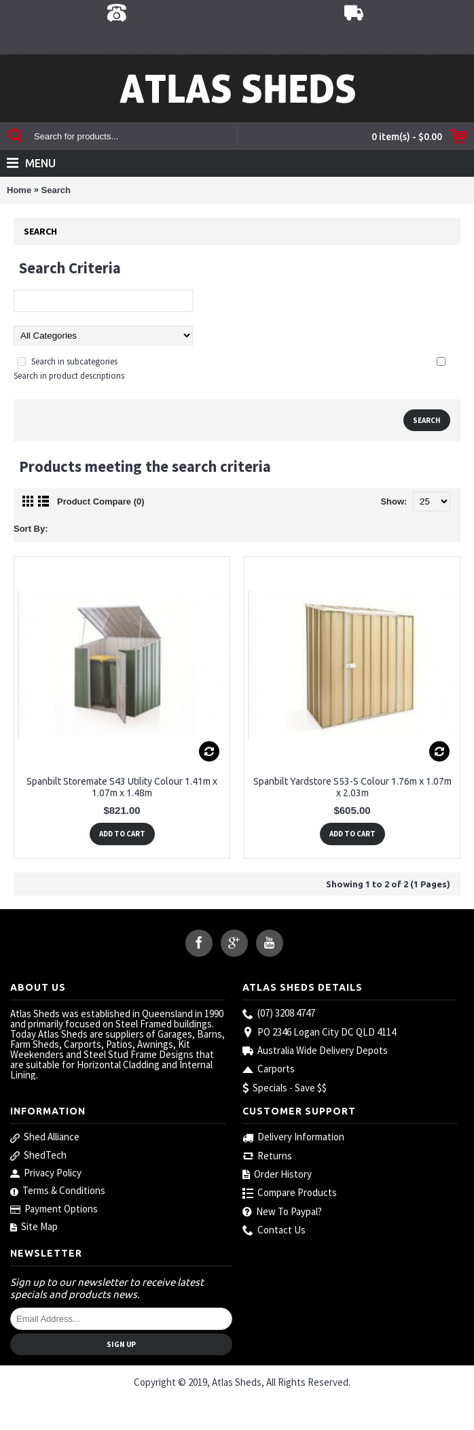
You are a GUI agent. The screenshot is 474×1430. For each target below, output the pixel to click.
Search (56, 190)
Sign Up (121, 1344)
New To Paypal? (282, 1212)
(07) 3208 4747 (278, 1013)
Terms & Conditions (57, 1190)
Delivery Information (293, 1137)
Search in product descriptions (69, 375)
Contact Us (274, 1230)
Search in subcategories (74, 361)
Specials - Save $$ (284, 1088)
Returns (267, 1156)
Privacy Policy (45, 1173)
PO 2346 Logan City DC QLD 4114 (319, 1032)
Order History (277, 1175)
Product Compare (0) (101, 501)
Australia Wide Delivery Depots (315, 1051)
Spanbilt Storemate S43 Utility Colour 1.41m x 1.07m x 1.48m (121, 787)
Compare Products (289, 1193)
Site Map (34, 1226)
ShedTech (38, 1155)
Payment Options (54, 1209)
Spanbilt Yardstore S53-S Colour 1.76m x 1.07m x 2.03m (352, 787)
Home (19, 190)
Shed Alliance (44, 1137)
